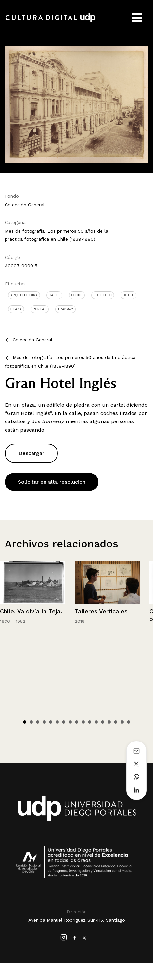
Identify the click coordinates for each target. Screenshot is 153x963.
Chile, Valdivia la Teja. (31, 611)
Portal (39, 309)
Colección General (25, 204)
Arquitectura (24, 295)
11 (89, 722)
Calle (54, 295)
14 (109, 722)
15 (115, 722)
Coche (77, 295)
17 (128, 722)
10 (83, 722)
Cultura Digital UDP (50, 21)
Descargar (31, 453)
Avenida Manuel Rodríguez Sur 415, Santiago (76, 920)
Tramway (65, 309)
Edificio (103, 295)
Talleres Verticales (101, 611)
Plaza (16, 309)
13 (102, 722)
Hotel (128, 295)
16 (122, 722)
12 (96, 722)
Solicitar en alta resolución (51, 482)
